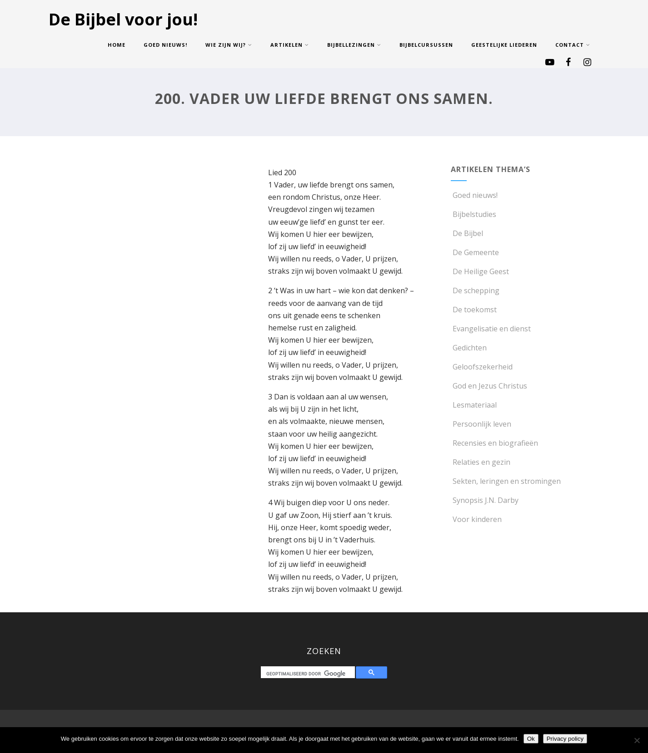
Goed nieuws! (165, 44)
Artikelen (289, 45)
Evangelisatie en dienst (491, 329)
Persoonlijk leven (481, 424)
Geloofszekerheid (482, 367)
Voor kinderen (476, 519)
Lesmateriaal (474, 405)
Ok (531, 738)
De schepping (475, 290)
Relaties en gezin (480, 462)
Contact (572, 45)
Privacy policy (565, 738)
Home (116, 44)
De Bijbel (467, 233)
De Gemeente (475, 252)
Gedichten (469, 348)
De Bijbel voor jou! (123, 19)
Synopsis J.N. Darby (484, 500)
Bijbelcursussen (426, 44)
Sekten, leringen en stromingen (506, 481)
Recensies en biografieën (494, 443)
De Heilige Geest (480, 271)
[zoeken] (309, 673)
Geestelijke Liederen (504, 44)
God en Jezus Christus (489, 386)
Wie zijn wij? (228, 45)
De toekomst (474, 310)
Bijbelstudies (473, 214)
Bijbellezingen (354, 45)
